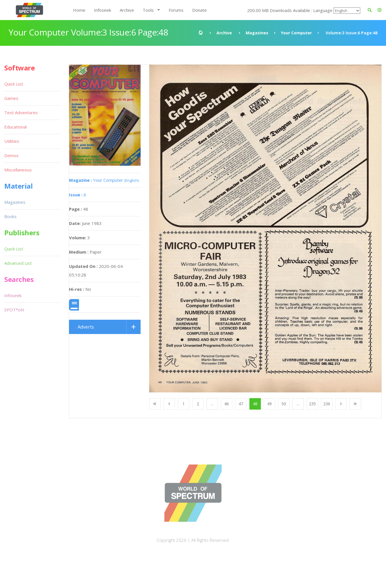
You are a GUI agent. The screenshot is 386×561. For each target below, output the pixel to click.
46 (226, 403)
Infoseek (102, 10)
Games (11, 98)
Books (10, 216)
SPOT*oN (14, 310)
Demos (11, 155)
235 (312, 403)
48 (255, 403)
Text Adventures (21, 112)
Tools (148, 10)
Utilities (11, 141)
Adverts (86, 327)
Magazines (257, 32)
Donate (199, 10)
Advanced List (18, 263)
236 (326, 403)
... (212, 403)
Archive (127, 10)
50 (283, 403)
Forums (176, 10)
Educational (15, 127)
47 (241, 403)
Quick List (13, 84)
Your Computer (296, 32)
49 (269, 403)
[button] (379, 10)
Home (79, 10)
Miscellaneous (18, 170)
